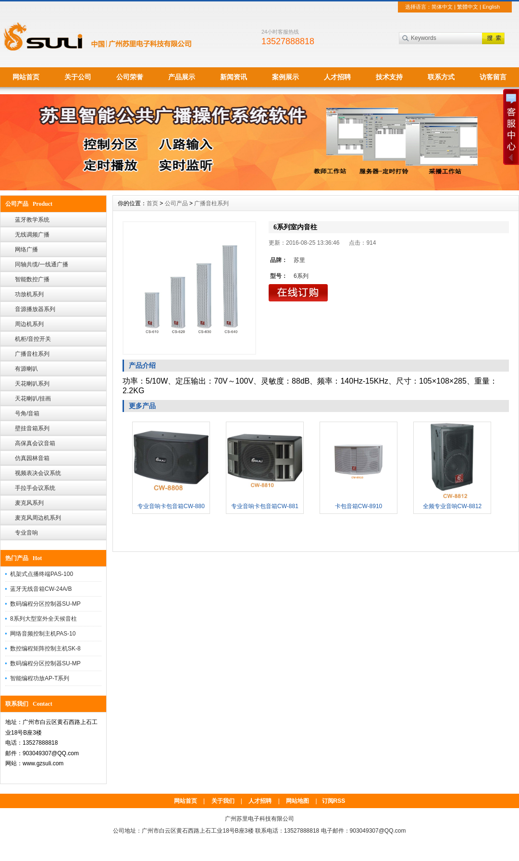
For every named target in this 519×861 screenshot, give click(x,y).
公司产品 (176, 203)
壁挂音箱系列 (32, 428)
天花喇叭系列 (32, 383)
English (491, 7)
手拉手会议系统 (35, 488)
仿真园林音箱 (32, 458)
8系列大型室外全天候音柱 (43, 618)
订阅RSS (334, 801)
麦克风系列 (29, 502)
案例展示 (285, 77)
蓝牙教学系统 (32, 219)
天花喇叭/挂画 (33, 398)
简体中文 (442, 7)
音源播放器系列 (35, 309)
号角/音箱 (27, 413)
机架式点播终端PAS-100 (41, 574)
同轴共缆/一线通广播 (41, 264)
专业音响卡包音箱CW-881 (264, 506)
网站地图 (297, 801)
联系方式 (441, 77)
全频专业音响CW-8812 (452, 506)
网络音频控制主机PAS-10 (42, 633)
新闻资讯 (233, 77)
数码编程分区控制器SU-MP (45, 603)
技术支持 (389, 77)
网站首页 (25, 77)
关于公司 (77, 77)
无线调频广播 (32, 234)
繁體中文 (467, 7)
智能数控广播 (32, 279)
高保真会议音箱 (35, 443)
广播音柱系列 (32, 353)
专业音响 (26, 532)
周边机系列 (29, 324)
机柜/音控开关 (33, 339)
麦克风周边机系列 (38, 517)
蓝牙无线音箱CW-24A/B (41, 589)
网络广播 (26, 249)
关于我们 (223, 801)
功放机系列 (29, 294)
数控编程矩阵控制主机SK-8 (45, 648)
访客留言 (493, 77)
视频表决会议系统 (38, 473)
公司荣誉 (129, 77)
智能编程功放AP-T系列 (39, 678)
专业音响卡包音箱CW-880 (171, 506)
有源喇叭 (26, 368)
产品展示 (181, 77)
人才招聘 (337, 77)
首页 (152, 203)
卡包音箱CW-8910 (358, 506)
